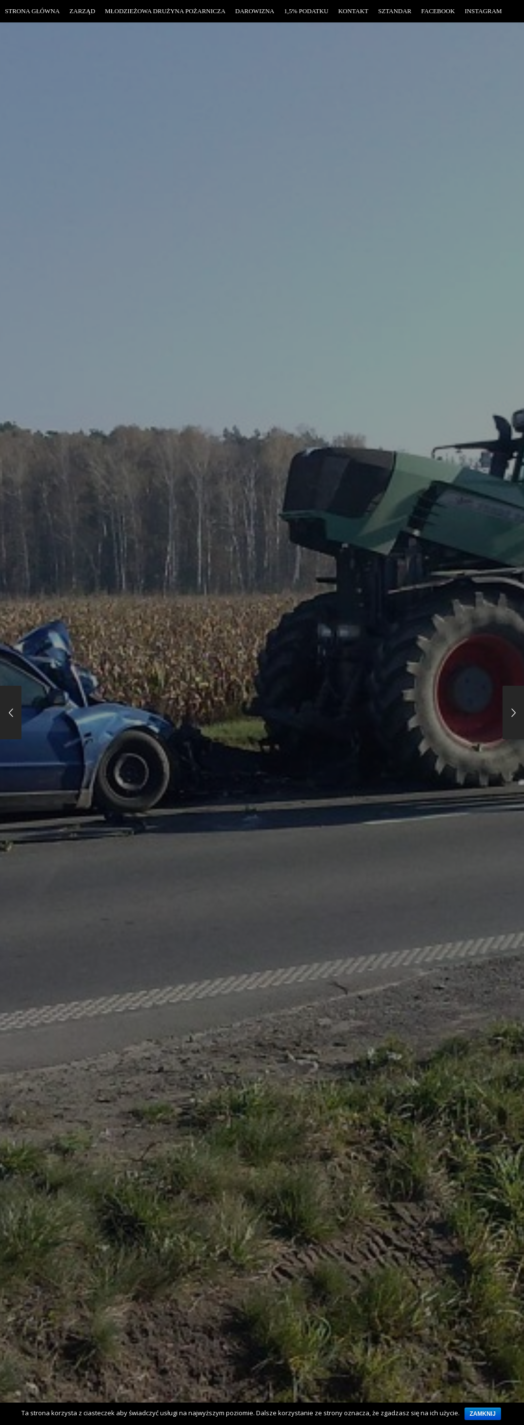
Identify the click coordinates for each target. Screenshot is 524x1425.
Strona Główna (32, 11)
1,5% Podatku (306, 11)
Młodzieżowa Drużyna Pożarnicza (165, 11)
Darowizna (254, 11)
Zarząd (82, 11)
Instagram (483, 11)
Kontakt (353, 11)
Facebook (438, 11)
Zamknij (483, 1413)
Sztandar (394, 11)
